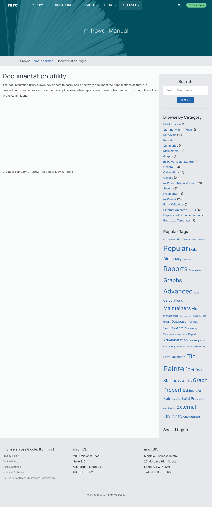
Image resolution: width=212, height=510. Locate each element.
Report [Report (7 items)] (192, 334)
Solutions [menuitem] (65, 5)
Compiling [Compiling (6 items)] (194, 340)
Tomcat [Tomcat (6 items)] (187, 239)
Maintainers (170, 151)
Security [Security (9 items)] (169, 328)
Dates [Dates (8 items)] (188, 381)
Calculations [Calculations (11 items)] (173, 300)
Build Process (172, 124)
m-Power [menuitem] (40, 5)
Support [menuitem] (131, 5)
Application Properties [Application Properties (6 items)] (194, 346)
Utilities (168, 177)
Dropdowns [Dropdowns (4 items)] (171, 239)
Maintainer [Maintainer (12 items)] (192, 417)
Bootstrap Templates (177, 220)
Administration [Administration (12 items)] (175, 340)
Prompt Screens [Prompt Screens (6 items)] (171, 315)
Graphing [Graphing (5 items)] (171, 408)
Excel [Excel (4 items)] (165, 408)
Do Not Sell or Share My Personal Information (33, 480)
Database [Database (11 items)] (179, 321)
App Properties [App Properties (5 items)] (195, 316)
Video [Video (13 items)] (197, 308)
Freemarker (170, 193)
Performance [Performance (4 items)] (182, 334)
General (168, 167)
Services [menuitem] (89, 5)
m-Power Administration (179, 183)
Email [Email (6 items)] (181, 381)
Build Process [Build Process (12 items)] (193, 398)
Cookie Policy (12, 462)
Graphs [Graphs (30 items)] (172, 280)
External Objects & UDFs (179, 210)
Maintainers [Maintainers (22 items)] (177, 308)
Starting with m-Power (178, 129)
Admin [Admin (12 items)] (181, 328)
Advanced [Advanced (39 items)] (178, 291)
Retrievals (169, 135)
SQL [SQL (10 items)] (179, 239)
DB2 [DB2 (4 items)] (176, 334)
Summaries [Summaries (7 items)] (195, 270)
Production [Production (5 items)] (187, 259)
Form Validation (173, 204)
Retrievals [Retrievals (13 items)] (172, 398)
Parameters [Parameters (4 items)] (184, 316)
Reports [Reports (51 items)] (175, 269)
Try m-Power (196, 5)
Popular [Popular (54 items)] (175, 248)
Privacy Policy (12, 456)
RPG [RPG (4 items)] (164, 239)
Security (168, 188)
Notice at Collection (16, 474)
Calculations (171, 172)
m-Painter (169, 199)
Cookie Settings (13, 468)
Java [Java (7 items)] (196, 292)
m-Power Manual (106, 30)
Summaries (170, 145)
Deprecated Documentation (181, 215)
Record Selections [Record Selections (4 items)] (198, 239)
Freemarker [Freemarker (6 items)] (193, 322)
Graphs (168, 156)
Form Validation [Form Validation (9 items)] (174, 357)
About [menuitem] (110, 5)
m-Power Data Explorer (179, 161)
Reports (168, 140)
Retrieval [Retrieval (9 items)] (195, 390)
